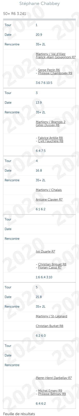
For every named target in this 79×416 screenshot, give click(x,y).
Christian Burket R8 (49, 326)
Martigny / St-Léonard (51, 316)
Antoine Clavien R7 (49, 199)
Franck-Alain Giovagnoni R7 (55, 57)
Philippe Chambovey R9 (55, 73)
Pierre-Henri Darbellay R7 (54, 378)
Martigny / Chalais (49, 190)
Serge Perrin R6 (49, 70)
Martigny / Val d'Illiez (51, 54)
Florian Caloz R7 (50, 267)
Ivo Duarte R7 (45, 251)
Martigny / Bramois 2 (50, 122)
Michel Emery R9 (50, 390)
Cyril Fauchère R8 (50, 141)
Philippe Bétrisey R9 (52, 394)
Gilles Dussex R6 (47, 125)
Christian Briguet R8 (52, 264)
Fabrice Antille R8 (50, 138)
